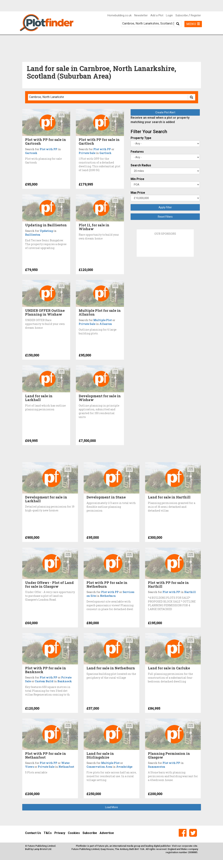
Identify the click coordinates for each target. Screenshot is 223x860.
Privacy (59, 833)
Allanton (105, 324)
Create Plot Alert (165, 112)
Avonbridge (124, 766)
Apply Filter (165, 207)
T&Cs (48, 833)
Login (169, 15)
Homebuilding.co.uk (119, 15)
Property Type (141, 138)
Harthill (190, 592)
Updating (46, 231)
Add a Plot (156, 15)
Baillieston (32, 234)
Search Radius (141, 165)
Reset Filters (165, 216)
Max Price (138, 192)
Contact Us (33, 833)
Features (137, 151)
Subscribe (181, 15)
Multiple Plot (102, 320)
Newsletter (141, 15)
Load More (111, 807)
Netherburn (108, 596)
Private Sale (87, 153)
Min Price (137, 179)
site (195, 846)
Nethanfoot (66, 766)
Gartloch (105, 153)
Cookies (74, 833)
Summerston (156, 766)
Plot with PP (48, 149)
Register (196, 15)
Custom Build (44, 681)
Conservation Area (99, 766)
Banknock (64, 681)
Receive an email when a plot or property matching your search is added (160, 120)
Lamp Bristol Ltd (42, 849)
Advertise (107, 833)
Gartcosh (31, 153)
